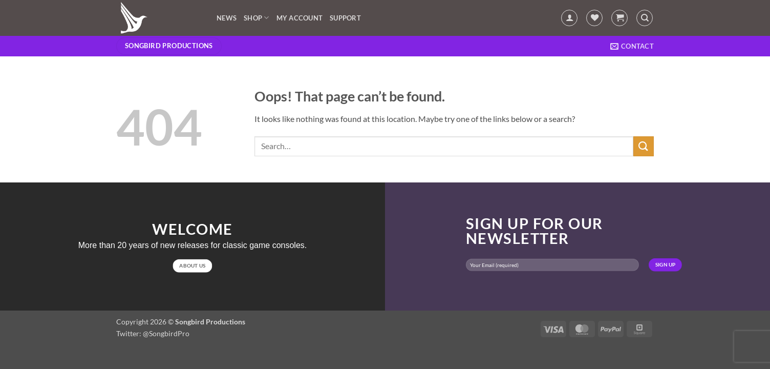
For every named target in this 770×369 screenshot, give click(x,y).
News (227, 18)
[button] (569, 18)
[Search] (644, 18)
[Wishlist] (594, 18)
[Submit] (643, 146)
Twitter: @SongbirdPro (152, 333)
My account (299, 18)
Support (345, 18)
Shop (256, 18)
